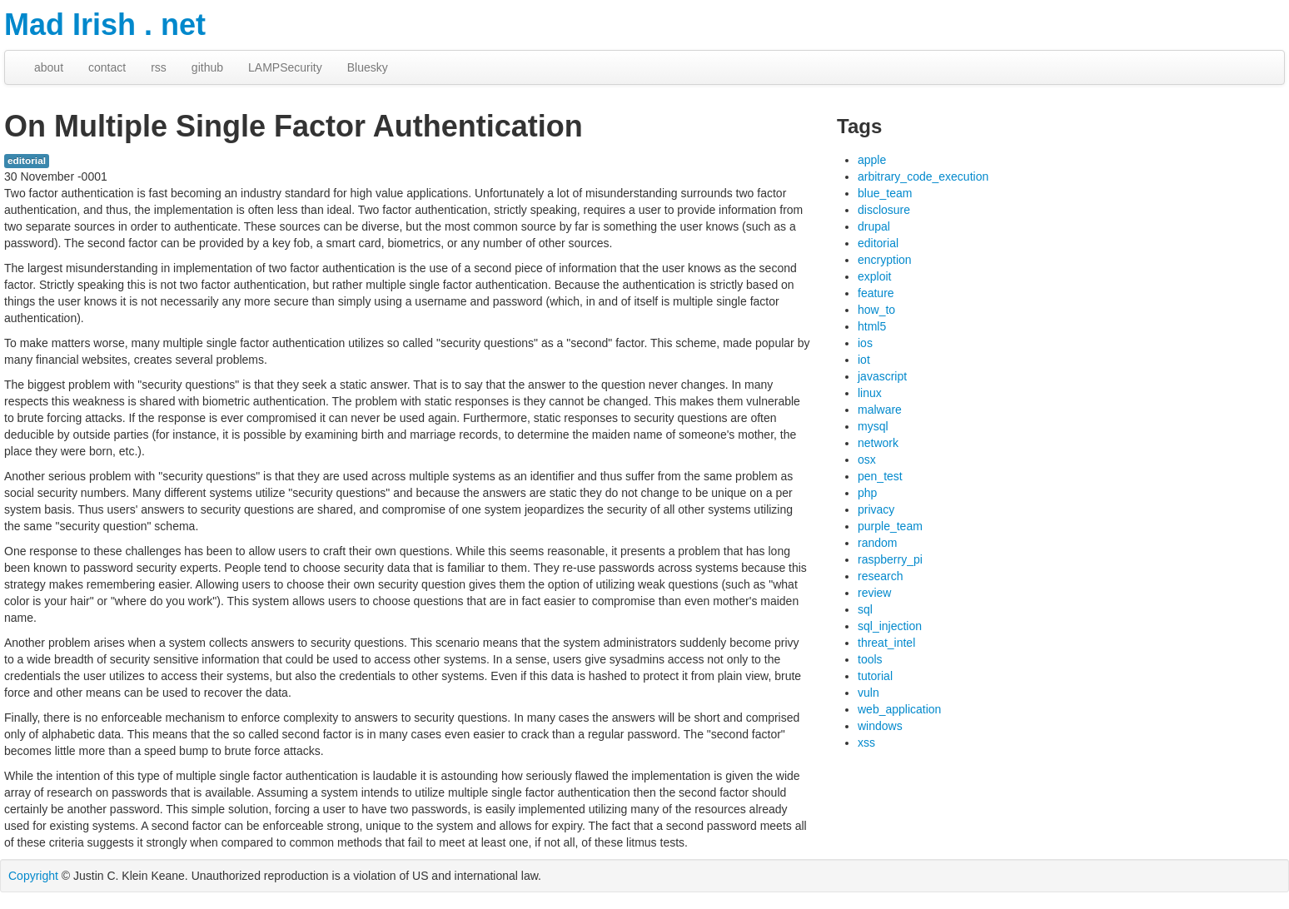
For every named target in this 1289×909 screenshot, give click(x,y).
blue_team (885, 193)
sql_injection (890, 626)
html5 (872, 326)
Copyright (33, 875)
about (48, 67)
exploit (874, 276)
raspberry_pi (890, 559)
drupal (874, 226)
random (877, 542)
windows (880, 726)
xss (866, 742)
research (880, 576)
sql (865, 609)
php (867, 492)
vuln (868, 692)
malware (880, 409)
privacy (876, 509)
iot (864, 359)
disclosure (884, 209)
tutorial (875, 676)
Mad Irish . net (105, 24)
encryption (885, 259)
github (207, 67)
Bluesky (367, 67)
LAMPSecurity (285, 67)
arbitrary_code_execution (923, 176)
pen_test (880, 476)
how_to (876, 309)
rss (159, 67)
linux (870, 393)
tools (870, 659)
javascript (882, 376)
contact (107, 67)
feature (876, 293)
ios (865, 343)
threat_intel (886, 642)
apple (872, 159)
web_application (899, 709)
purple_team (890, 526)
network (878, 443)
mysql (873, 426)
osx (867, 459)
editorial (26, 160)
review (874, 592)
